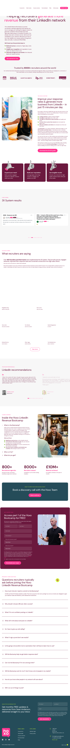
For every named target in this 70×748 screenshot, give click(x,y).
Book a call (54, 739)
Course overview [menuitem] (21, 735)
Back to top (64, 745)
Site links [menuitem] (33, 728)
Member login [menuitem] (33, 731)
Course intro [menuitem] (20, 731)
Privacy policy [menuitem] (33, 733)
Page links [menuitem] (21, 728)
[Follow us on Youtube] (10, 739)
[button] (8, 452)
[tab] (28, 237)
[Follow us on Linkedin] (3, 739)
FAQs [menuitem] (19, 740)
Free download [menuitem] (21, 737)
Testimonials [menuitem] (20, 733)
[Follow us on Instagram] (6, 739)
